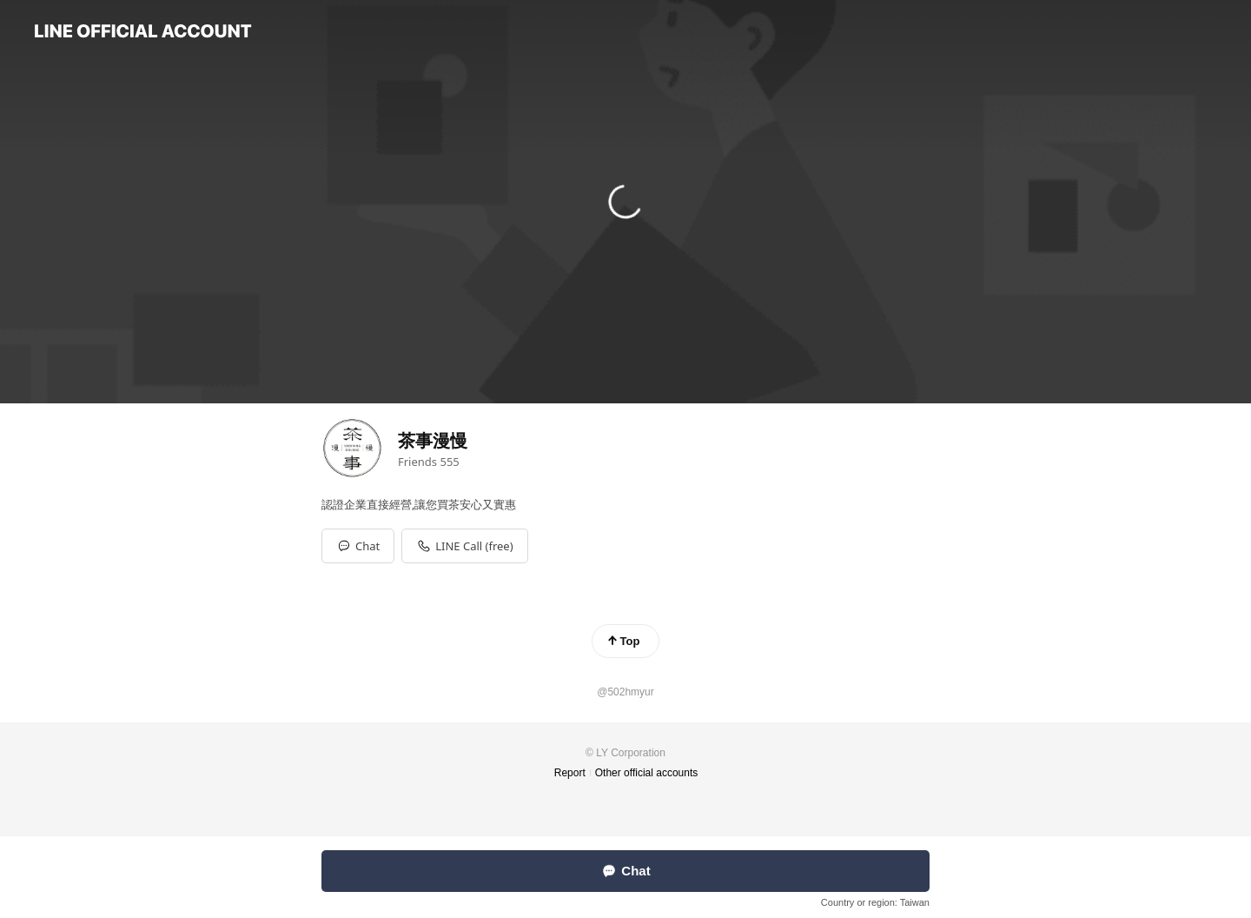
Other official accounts (646, 773)
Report (570, 773)
